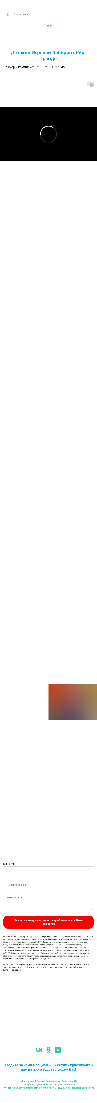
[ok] (48, 1050)
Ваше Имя (9, 863)
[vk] (39, 1050)
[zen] (58, 1050)
